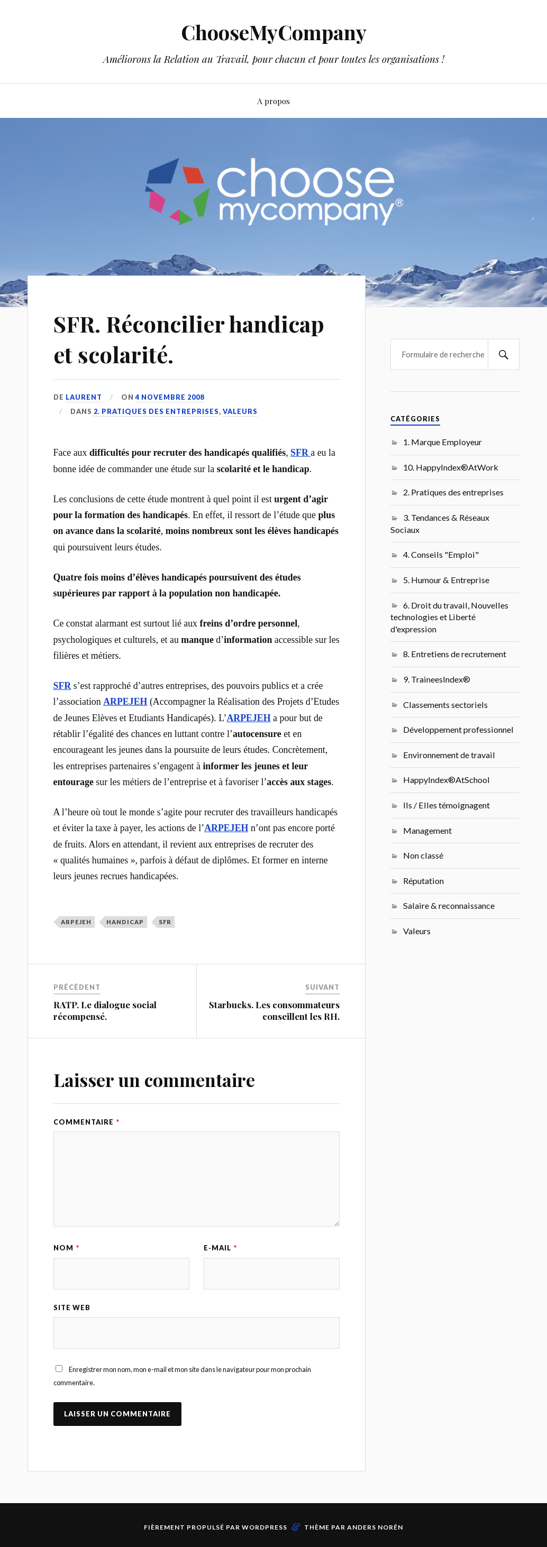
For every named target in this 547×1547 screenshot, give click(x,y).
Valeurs (240, 411)
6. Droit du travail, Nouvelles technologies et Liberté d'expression (449, 617)
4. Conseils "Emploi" (441, 554)
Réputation (423, 881)
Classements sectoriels (445, 704)
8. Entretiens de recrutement (454, 654)
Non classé (423, 855)
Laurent (84, 397)
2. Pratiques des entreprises (156, 411)
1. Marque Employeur (442, 442)
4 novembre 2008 (170, 397)
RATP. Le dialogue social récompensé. (105, 1010)
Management (427, 830)
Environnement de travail (449, 755)
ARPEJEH (76, 921)
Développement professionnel (458, 729)
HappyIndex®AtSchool (446, 780)
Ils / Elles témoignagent (446, 805)
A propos (273, 100)
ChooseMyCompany (274, 32)
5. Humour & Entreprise (446, 580)
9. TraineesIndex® (436, 679)
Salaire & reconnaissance (449, 905)
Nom (66, 1248)
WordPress (264, 1527)
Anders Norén (375, 1527)
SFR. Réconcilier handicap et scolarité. (195, 338)
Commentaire (86, 1122)
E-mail (220, 1248)
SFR (165, 921)
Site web (71, 1307)
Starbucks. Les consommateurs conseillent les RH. (274, 1010)
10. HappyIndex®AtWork (450, 467)
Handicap (125, 921)
